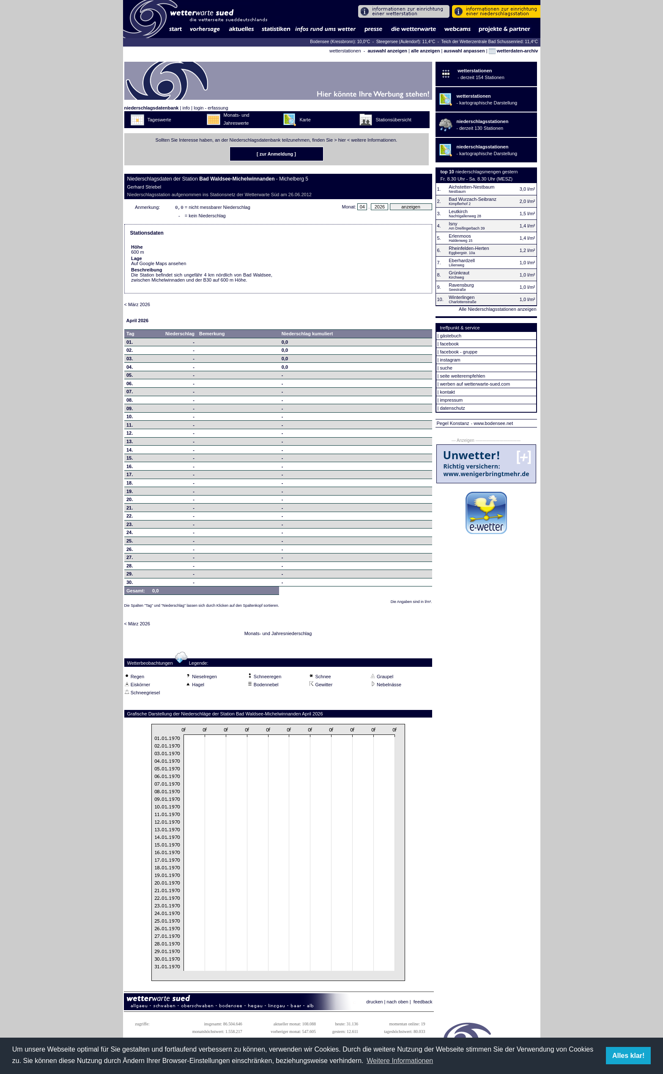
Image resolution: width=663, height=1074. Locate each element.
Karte (305, 119)
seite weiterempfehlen (462, 375)
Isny (453, 223)
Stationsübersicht (393, 119)
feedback (423, 1003)
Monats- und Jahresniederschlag (278, 635)
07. (129, 393)
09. (129, 410)
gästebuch (450, 335)
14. (129, 451)
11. (129, 426)
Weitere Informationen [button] (400, 1060)
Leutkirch (458, 211)
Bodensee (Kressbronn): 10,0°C (340, 41)
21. (129, 509)
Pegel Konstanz (453, 423)
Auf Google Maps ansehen (158, 265)
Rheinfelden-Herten (469, 248)
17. (129, 476)
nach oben (397, 1003)
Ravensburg (461, 285)
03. (129, 360)
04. (129, 368)
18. (129, 484)
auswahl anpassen (464, 50)
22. (129, 517)
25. (129, 542)
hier (342, 139)
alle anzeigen (425, 50)
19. (129, 493)
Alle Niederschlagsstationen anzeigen (497, 309)
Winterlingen (461, 297)
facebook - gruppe (458, 351)
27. (129, 559)
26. (129, 550)
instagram (450, 359)
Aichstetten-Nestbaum (471, 186)
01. (129, 343)
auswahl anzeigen (387, 50)
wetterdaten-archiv (513, 50)
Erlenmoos (460, 235)
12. (129, 434)
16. (129, 468)
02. (129, 351)
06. (129, 385)
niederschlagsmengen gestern (486, 171)
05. (129, 376)
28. (129, 567)
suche (446, 367)
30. (129, 583)
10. (129, 418)
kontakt (447, 392)
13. (129, 443)
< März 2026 (137, 306)
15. (129, 459)
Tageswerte (159, 119)
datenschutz (452, 408)
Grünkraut (459, 272)
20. (129, 501)
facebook (449, 343)
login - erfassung (211, 107)
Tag (130, 335)
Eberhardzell (462, 260)
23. (129, 526)
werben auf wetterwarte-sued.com (475, 383)
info (186, 107)
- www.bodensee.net (492, 423)
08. (129, 401)
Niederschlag (180, 335)
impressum (451, 400)
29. (129, 575)
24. (129, 534)
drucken (374, 1003)
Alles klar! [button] (628, 1055)
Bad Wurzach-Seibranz (472, 199)
